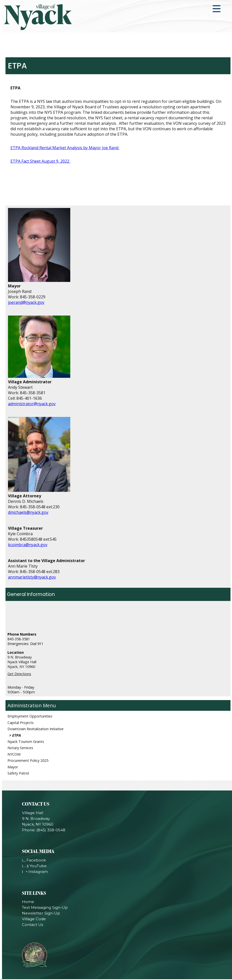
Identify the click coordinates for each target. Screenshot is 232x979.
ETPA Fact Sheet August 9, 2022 (40, 161)
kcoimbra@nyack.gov (27, 544)
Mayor (12, 767)
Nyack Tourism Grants (25, 741)
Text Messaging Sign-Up (45, 907)
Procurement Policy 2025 (27, 760)
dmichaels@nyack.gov (28, 512)
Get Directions (19, 673)
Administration (24, 705)
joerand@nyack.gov (26, 302)
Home (28, 901)
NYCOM (13, 754)
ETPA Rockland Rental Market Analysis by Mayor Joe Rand (64, 147)
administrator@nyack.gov (32, 403)
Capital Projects (20, 722)
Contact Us (32, 924)
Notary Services (20, 747)
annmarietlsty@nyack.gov (32, 577)
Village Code (34, 918)
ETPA (16, 735)
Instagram (35, 871)
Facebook (34, 860)
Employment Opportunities (29, 716)
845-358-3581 (18, 639)
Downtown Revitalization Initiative (35, 728)
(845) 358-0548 (50, 830)
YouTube (34, 865)
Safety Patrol (18, 773)
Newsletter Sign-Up (41, 913)
